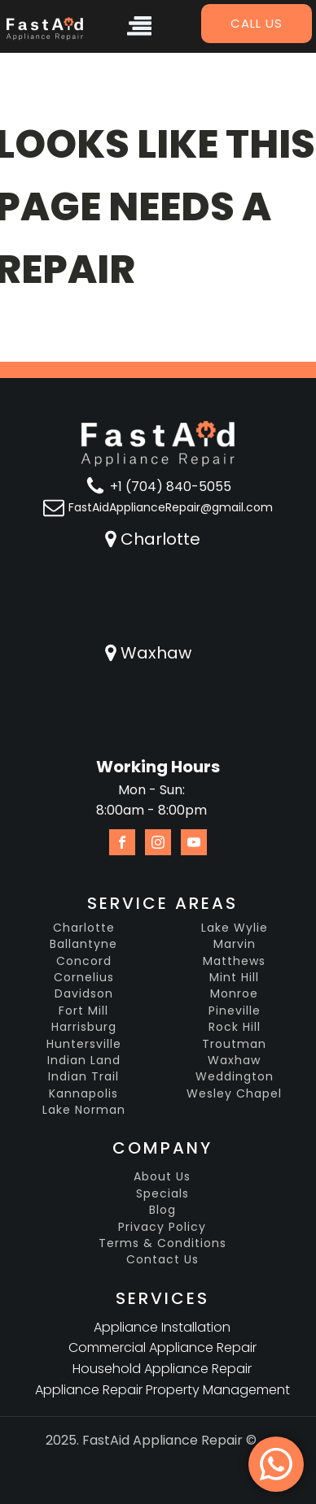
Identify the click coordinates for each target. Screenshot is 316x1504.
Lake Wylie (234, 928)
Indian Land (84, 1060)
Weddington (234, 1077)
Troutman (234, 1044)
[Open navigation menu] (139, 28)
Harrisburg (83, 1027)
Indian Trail (83, 1077)
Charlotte (160, 539)
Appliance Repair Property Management (162, 1389)
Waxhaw (156, 652)
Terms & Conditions (162, 1243)
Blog (162, 1210)
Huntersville (83, 1044)
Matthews (234, 961)
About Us (162, 1177)
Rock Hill (234, 1027)
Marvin (234, 944)
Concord (84, 961)
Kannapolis (83, 1094)
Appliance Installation (162, 1327)
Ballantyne (83, 944)
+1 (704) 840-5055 (170, 486)
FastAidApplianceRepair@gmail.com (170, 507)
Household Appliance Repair (162, 1368)
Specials (162, 1194)
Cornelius (84, 978)
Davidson (84, 994)
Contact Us (162, 1260)
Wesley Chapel (234, 1094)
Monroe (234, 994)
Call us (256, 23)
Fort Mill (83, 1011)
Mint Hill (234, 978)
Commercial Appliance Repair (162, 1347)
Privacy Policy (162, 1227)
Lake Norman (83, 1110)
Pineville (234, 1011)
